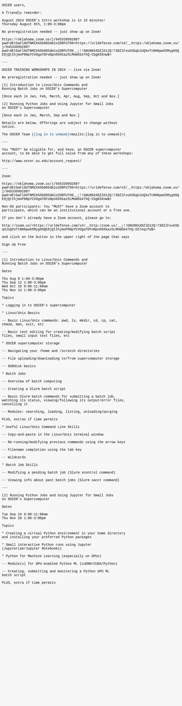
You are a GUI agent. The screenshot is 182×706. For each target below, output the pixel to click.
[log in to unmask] (51, 159)
